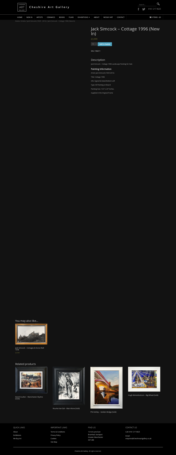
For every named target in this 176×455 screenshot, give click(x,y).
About (96, 17)
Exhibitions (84, 17)
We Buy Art (108, 17)
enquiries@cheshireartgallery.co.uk (138, 438)
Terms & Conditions (58, 432)
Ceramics (51, 17)
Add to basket (104, 44)
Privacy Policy (56, 435)
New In (29, 17)
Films (71, 17)
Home (19, 17)
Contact (120, 17)
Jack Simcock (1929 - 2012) (36, 21)
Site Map (54, 442)
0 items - (155, 17)
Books (62, 17)
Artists (39, 17)
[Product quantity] (94, 44)
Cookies (53, 438)
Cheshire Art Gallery (81, 451)
